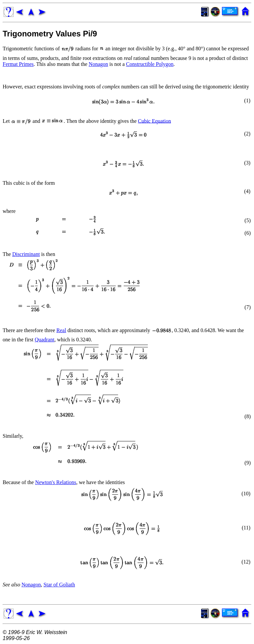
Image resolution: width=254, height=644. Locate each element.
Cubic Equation (154, 121)
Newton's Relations (55, 482)
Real (61, 330)
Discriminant (26, 254)
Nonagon (98, 64)
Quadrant (45, 339)
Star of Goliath (59, 584)
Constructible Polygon (150, 64)
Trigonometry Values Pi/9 (50, 33)
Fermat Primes (18, 64)
